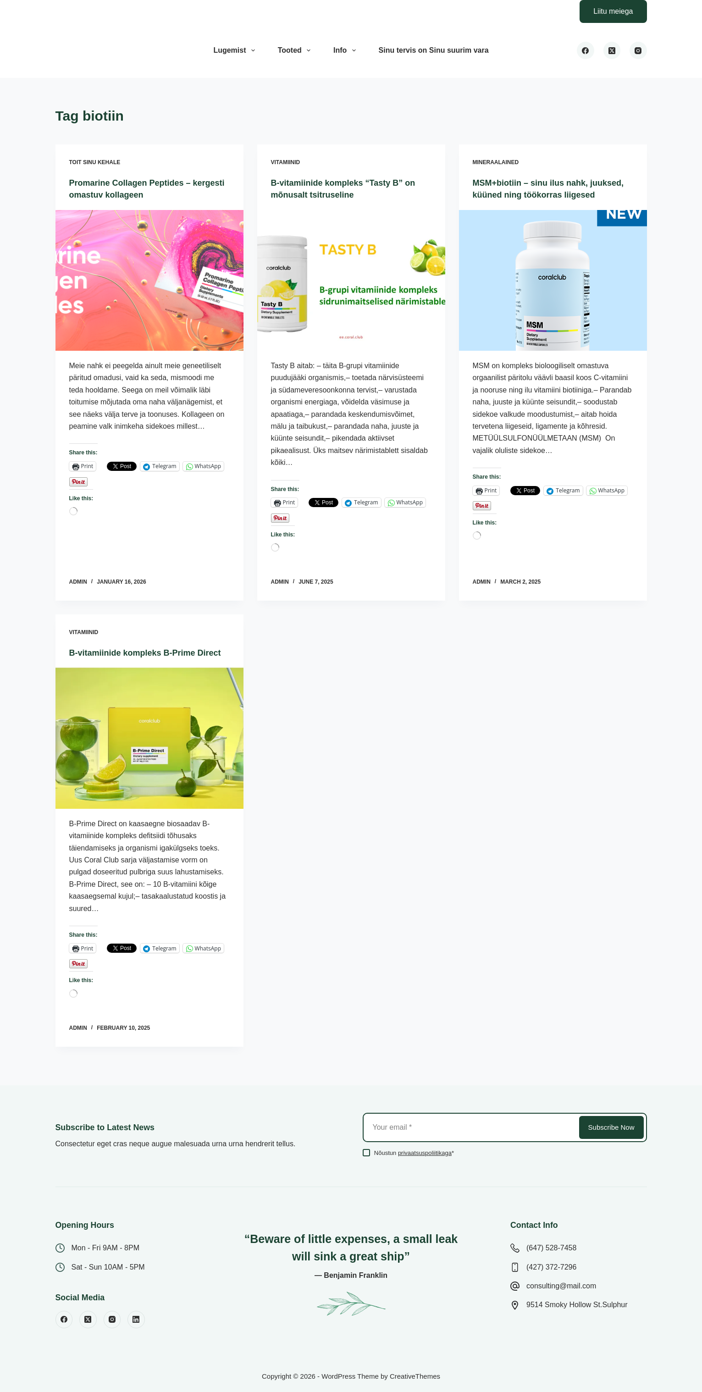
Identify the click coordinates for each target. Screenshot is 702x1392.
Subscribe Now (611, 1127)
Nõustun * (414, 1152)
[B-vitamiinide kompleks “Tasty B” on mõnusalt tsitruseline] (351, 280)
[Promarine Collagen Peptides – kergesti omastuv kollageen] (149, 280)
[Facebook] (585, 50)
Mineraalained (496, 162)
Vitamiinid (285, 162)
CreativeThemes (415, 1376)
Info (346, 50)
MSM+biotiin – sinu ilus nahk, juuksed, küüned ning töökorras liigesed (542, 194)
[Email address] (470, 1127)
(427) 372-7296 (551, 1267)
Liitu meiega (613, 11)
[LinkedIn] (136, 1319)
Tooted (296, 50)
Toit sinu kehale (95, 162)
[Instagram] (638, 50)
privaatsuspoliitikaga (425, 1152)
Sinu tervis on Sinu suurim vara (434, 50)
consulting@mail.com (561, 1286)
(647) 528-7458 (551, 1248)
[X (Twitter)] (612, 50)
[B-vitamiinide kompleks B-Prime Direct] (149, 749)
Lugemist (235, 50)
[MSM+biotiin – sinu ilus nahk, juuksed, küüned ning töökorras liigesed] (553, 292)
